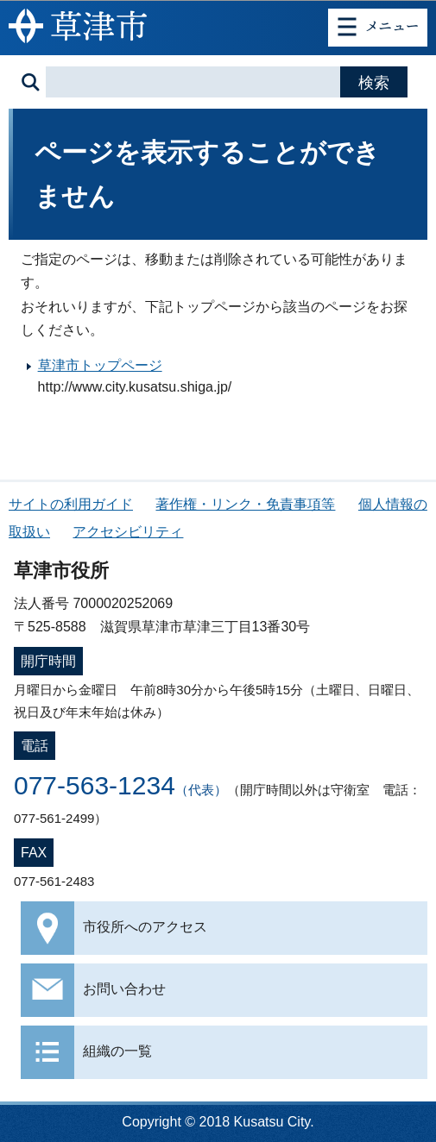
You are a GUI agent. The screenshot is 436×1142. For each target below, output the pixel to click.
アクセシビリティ (128, 531)
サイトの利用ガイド (71, 504)
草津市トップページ (100, 365)
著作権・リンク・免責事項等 (245, 504)
